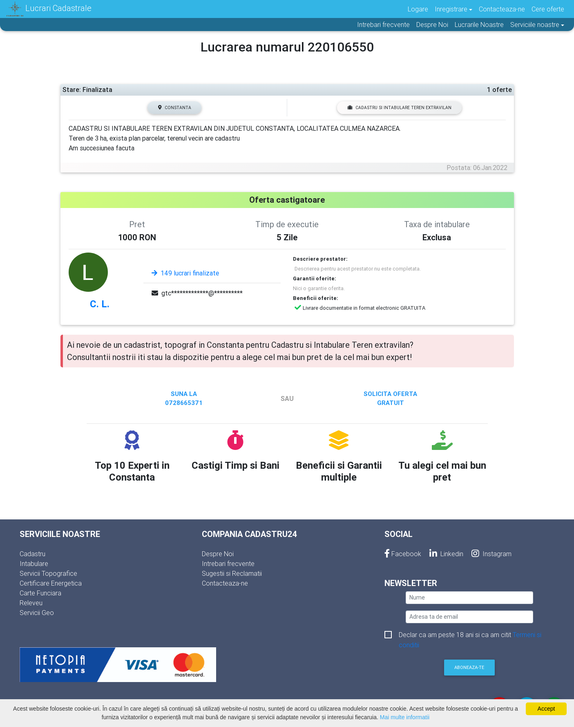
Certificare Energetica (51, 583)
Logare (418, 9)
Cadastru (32, 554)
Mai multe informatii (404, 717)
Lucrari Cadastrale (49, 9)
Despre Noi (432, 24)
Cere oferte (548, 9)
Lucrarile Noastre (479, 24)
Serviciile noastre (534, 24)
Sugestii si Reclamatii (232, 573)
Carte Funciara (40, 593)
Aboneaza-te (469, 667)
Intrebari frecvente (383, 24)
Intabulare (34, 563)
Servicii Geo (37, 612)
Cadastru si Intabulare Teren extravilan (399, 107)
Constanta (174, 107)
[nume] (469, 597)
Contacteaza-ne (502, 9)
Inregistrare (451, 9)
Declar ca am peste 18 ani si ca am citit (470, 635)
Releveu (31, 603)
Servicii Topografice (48, 573)
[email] (469, 617)
